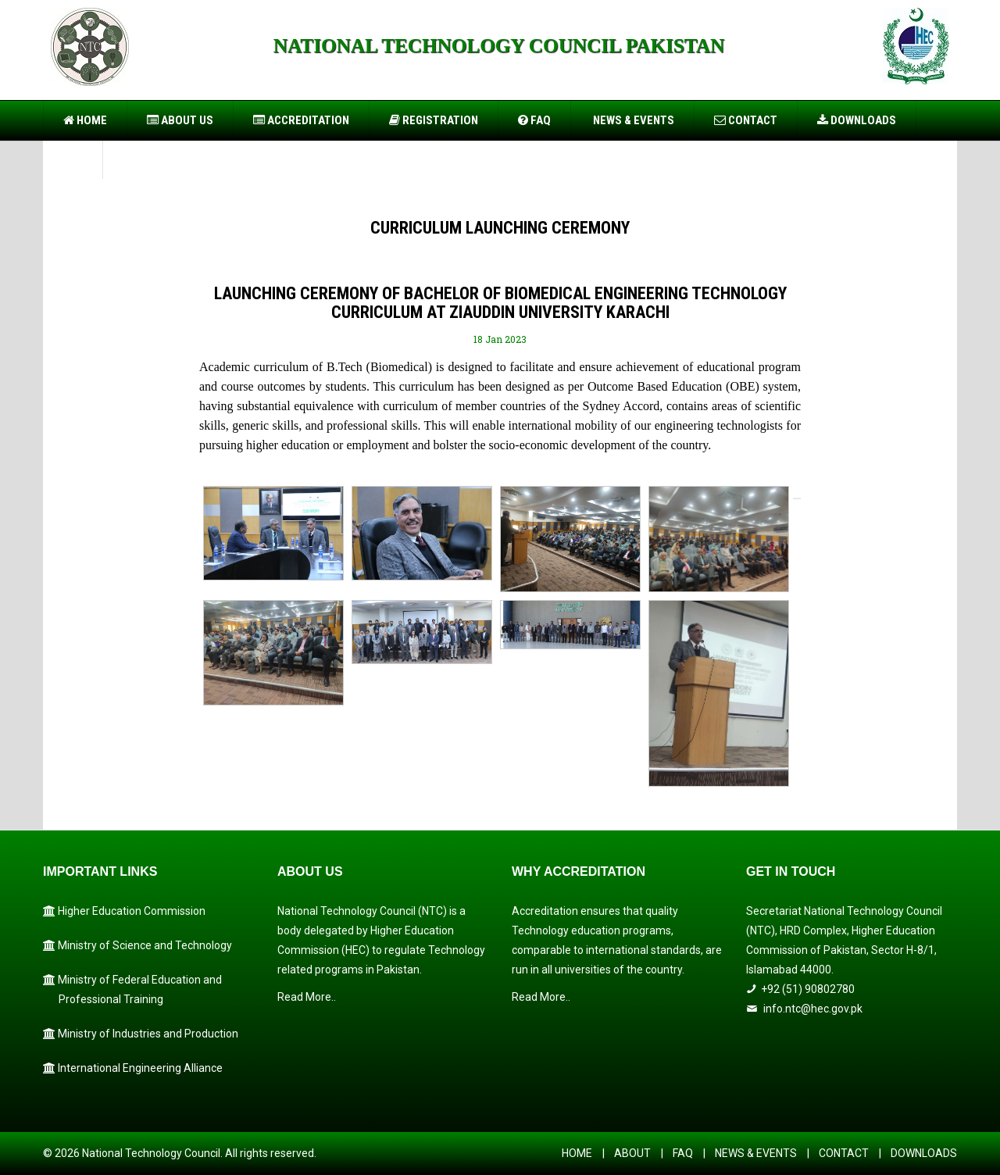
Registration (433, 120)
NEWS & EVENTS (756, 1153)
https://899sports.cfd (312, 93)
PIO (72, 159)
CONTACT (844, 1153)
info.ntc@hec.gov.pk (812, 1008)
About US (180, 120)
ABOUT (632, 1153)
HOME (577, 1153)
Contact (745, 120)
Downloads (856, 120)
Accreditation (301, 120)
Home (85, 120)
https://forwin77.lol (239, 93)
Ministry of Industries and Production (140, 1033)
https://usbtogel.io (170, 93)
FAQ (534, 120)
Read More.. (306, 997)
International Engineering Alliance (133, 1068)
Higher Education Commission (124, 911)
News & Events (632, 120)
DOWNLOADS (924, 1153)
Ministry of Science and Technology (137, 945)
